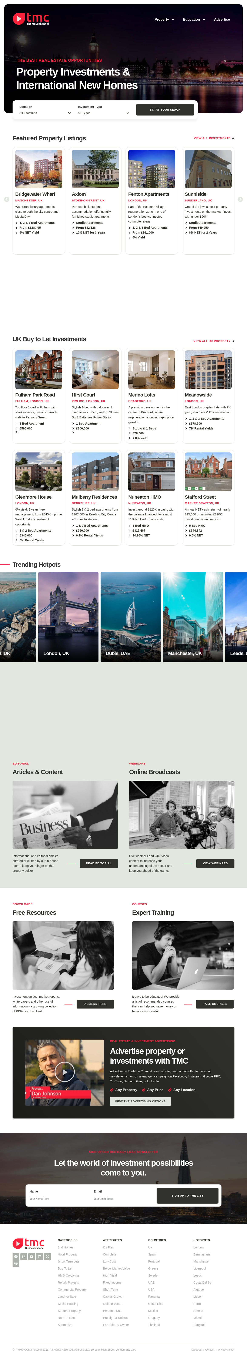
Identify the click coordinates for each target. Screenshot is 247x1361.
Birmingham (201, 1254)
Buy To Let (65, 1268)
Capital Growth (113, 1296)
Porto (197, 1303)
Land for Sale (67, 1296)
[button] (6, 199)
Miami (197, 1318)
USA (151, 1289)
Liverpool (199, 1268)
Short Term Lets (68, 1261)
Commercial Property (72, 1289)
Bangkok (199, 1325)
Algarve (198, 1289)
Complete (109, 1254)
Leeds (197, 1275)
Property (165, 19)
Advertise (222, 19)
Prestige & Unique (115, 1318)
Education (194, 19)
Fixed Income (112, 1282)
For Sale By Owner (116, 1325)
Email (98, 1191)
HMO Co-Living (68, 1275)
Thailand (154, 1325)
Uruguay (154, 1318)
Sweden (153, 1275)
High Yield (110, 1275)
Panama (154, 1296)
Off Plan (108, 1247)
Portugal (154, 1261)
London (198, 1247)
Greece (153, 1268)
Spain (152, 1254)
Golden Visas (112, 1303)
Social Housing (68, 1303)
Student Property (69, 1310)
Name (34, 1191)
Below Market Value (116, 1268)
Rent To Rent (67, 1318)
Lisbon (197, 1296)
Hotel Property (67, 1254)
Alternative (65, 1325)
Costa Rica (155, 1303)
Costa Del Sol (202, 1282)
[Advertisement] (123, 294)
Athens (198, 1310)
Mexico (153, 1310)
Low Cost (109, 1261)
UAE (151, 1282)
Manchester (201, 1261)
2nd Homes (66, 1247)
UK (150, 1247)
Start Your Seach (165, 109)
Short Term (110, 1289)
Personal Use (112, 1310)
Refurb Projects (68, 1282)
